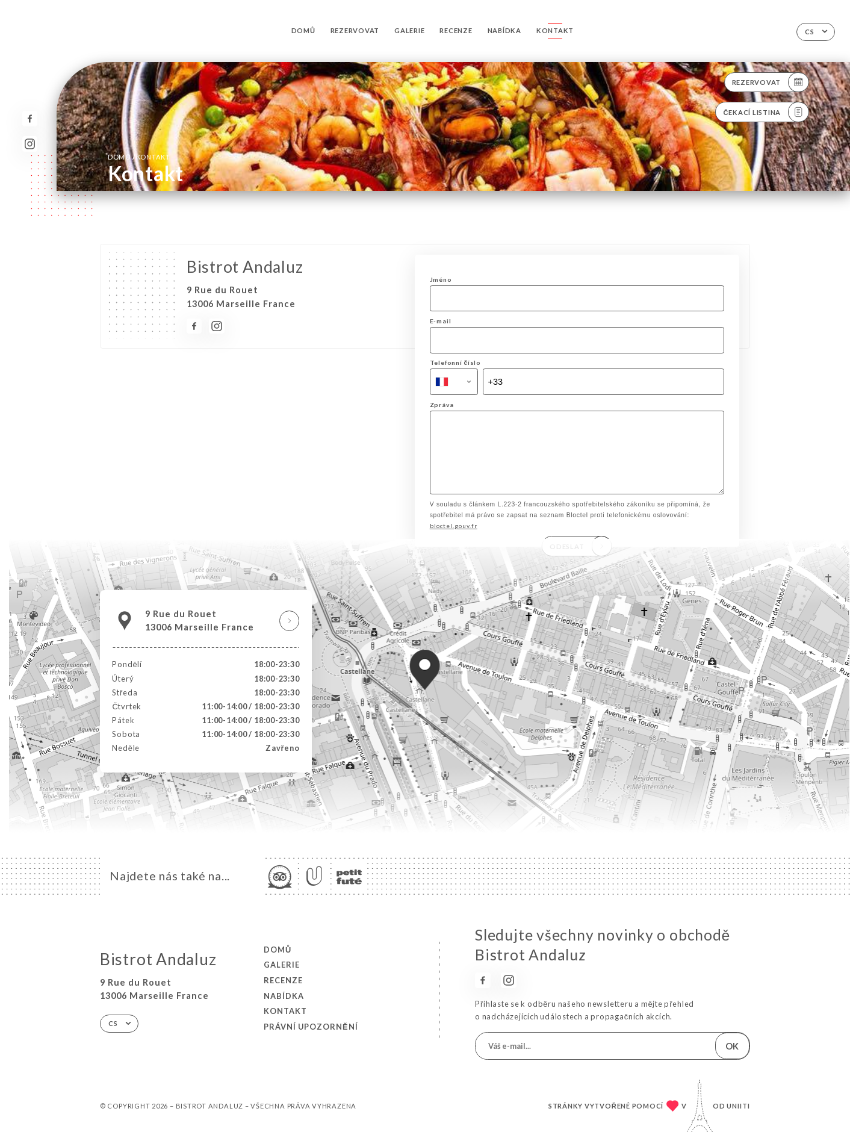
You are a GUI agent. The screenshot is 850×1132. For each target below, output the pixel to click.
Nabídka (504, 30)
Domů (303, 30)
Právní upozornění (311, 1026)
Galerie (409, 30)
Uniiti (738, 1106)
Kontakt (555, 30)
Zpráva (442, 404)
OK (732, 1046)
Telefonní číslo (455, 362)
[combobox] (454, 382)
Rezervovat (355, 30)
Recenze (455, 30)
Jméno (441, 279)
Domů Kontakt (139, 156)
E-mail (440, 321)
